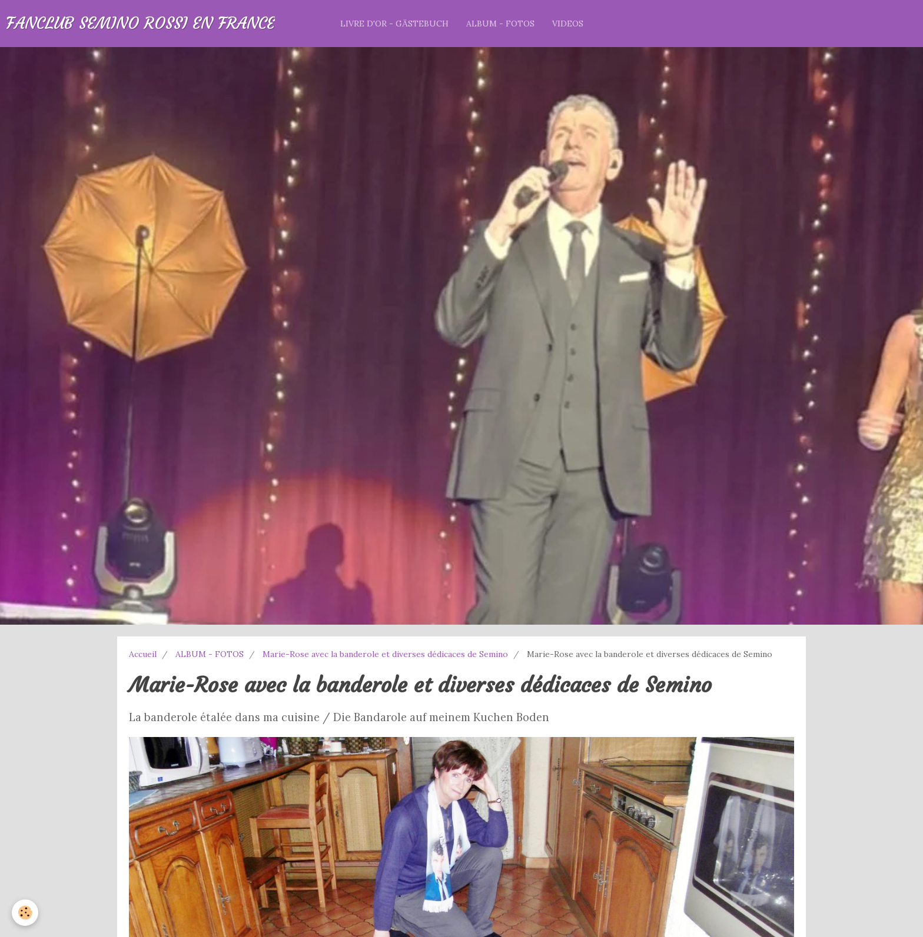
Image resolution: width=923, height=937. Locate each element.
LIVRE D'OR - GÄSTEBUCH (394, 23)
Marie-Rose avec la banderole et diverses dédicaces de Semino (385, 654)
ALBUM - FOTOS (500, 23)
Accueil (143, 654)
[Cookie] (25, 912)
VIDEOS (567, 23)
